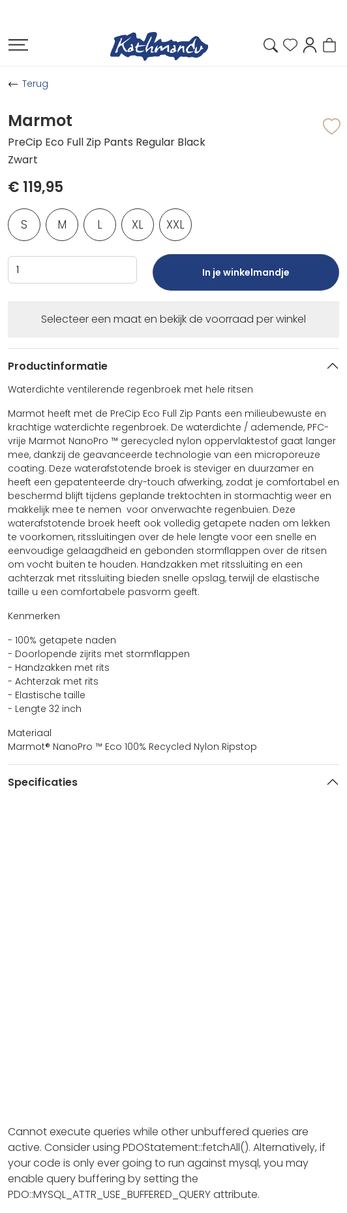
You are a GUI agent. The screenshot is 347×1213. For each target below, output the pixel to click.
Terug (35, 83)
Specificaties (43, 782)
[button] (310, 44)
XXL (175, 225)
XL (137, 225)
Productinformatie (58, 366)
